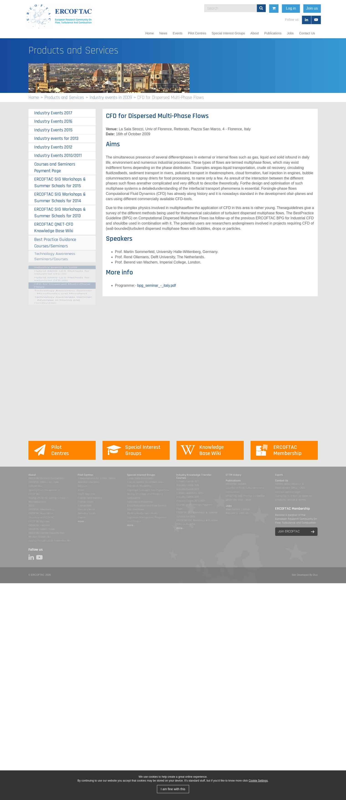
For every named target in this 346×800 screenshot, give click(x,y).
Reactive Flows (135, 509)
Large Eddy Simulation (140, 478)
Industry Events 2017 (53, 113)
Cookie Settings (258, 780)
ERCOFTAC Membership (41, 509)
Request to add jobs (237, 513)
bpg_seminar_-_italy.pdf (156, 285)
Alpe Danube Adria (89, 482)
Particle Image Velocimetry (142, 513)
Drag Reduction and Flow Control (147, 505)
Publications (273, 33)
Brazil (81, 490)
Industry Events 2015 (53, 130)
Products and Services (64, 97)
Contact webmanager (287, 492)
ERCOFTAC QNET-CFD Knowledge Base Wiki (53, 223)
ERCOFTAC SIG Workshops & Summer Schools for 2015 (60, 182)
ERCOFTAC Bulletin (236, 484)
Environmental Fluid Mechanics (145, 482)
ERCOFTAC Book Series (238, 499)
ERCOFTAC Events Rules (41, 529)
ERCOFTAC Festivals (39, 525)
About (255, 33)
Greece (81, 517)
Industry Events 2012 (53, 147)
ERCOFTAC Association (40, 513)
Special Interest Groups (228, 33)
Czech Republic (86, 494)
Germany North (86, 509)
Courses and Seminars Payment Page (54, 167)
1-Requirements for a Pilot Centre (97, 478)
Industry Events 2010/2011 (58, 155)
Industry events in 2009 (111, 97)
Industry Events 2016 (53, 121)
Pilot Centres (197, 33)
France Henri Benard (90, 498)
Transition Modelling (139, 486)
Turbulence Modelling (140, 502)
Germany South (87, 513)
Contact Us (307, 33)
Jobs (290, 33)
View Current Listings (238, 509)
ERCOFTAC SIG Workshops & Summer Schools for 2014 (60, 197)
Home (149, 33)
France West (85, 505)
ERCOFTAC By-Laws (39, 521)
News (163, 33)
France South (86, 502)
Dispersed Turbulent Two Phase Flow (148, 490)
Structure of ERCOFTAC (41, 517)
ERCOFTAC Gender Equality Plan (46, 533)
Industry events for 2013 (56, 138)
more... (82, 521)
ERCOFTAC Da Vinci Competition (46, 478)
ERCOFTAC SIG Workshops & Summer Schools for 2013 (60, 210)
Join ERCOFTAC (289, 531)
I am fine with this (173, 789)
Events (177, 33)
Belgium (82, 486)
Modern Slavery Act (39, 537)
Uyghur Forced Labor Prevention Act (49, 540)
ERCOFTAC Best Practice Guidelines (245, 496)
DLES (31, 505)
